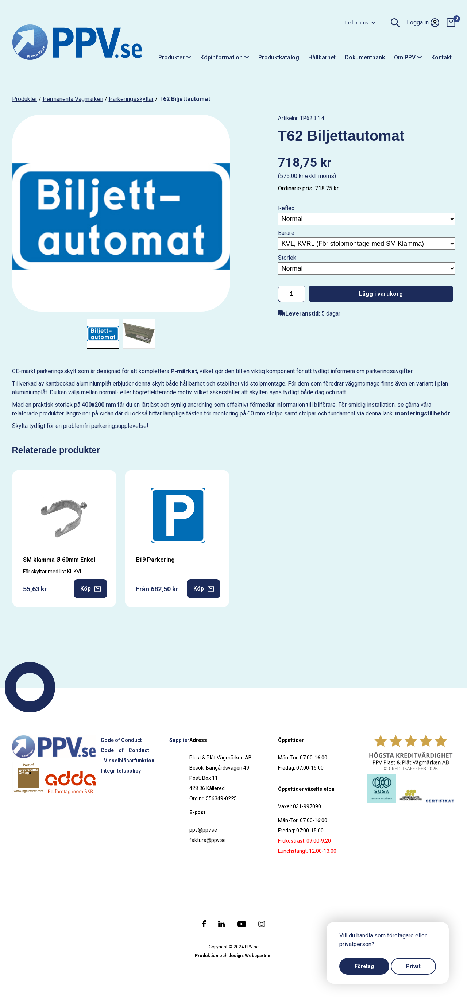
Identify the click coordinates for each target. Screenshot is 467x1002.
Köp (90, 588)
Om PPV (408, 57)
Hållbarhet (322, 57)
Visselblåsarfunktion (129, 760)
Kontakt (441, 57)
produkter (24, 99)
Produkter (174, 57)
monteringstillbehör (422, 413)
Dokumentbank (365, 57)
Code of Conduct (121, 740)
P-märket (184, 371)
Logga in (423, 22)
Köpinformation (224, 57)
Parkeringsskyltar (131, 99)
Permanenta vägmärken (73, 99)
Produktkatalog (278, 57)
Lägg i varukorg (381, 293)
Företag (364, 966)
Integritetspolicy (121, 771)
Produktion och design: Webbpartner (233, 955)
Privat (413, 966)
